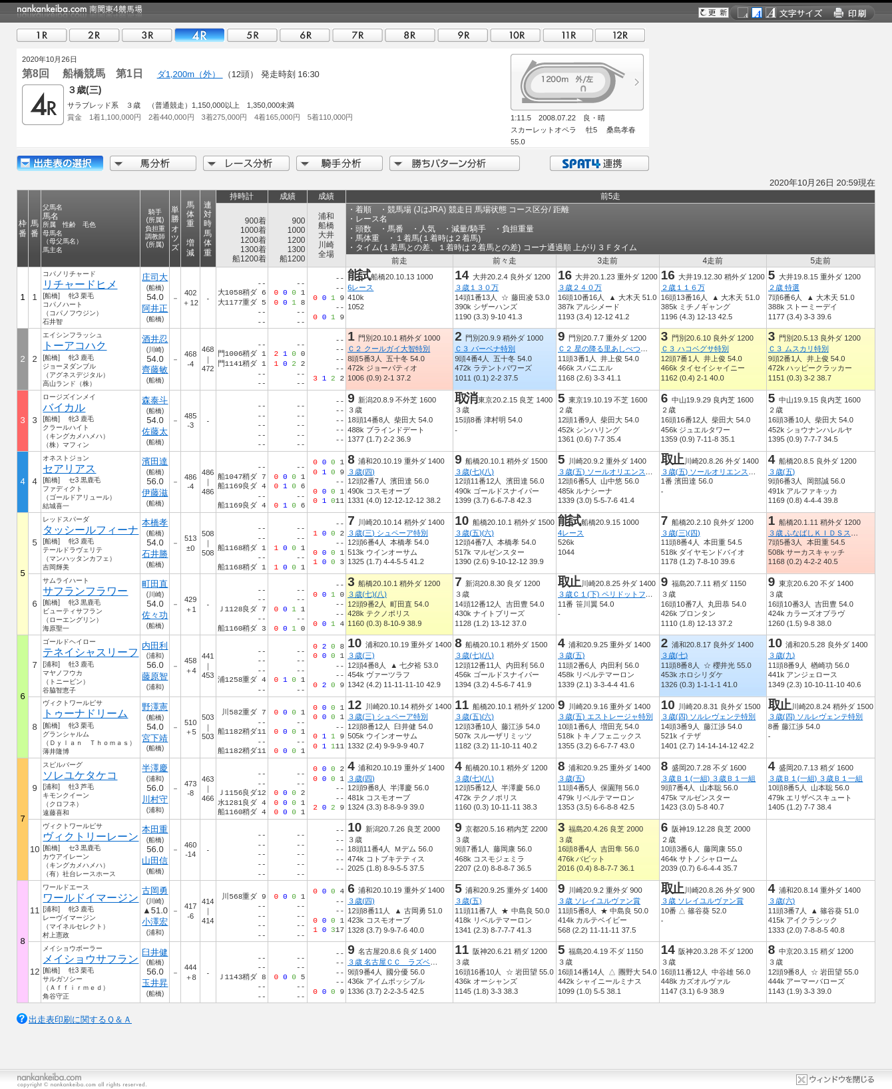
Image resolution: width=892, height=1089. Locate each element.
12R (620, 35)
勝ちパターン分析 (454, 163)
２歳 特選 (783, 287)
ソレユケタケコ (80, 775)
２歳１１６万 (683, 287)
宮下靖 (155, 738)
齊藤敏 (155, 370)
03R (147, 35)
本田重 (155, 829)
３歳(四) (360, 472)
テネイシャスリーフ (90, 652)
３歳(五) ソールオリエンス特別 (609, 472)
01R (42, 35)
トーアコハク (75, 345)
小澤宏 (155, 922)
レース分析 (246, 163)
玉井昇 (155, 983)
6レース (360, 287)
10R (515, 35)
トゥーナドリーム (85, 713)
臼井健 (155, 952)
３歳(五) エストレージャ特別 (605, 716)
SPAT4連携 (599, 163)
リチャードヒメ (80, 284)
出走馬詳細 (60, 163)
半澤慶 (155, 768)
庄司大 (155, 277)
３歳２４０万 (580, 287)
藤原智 (155, 676)
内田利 (155, 646)
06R (305, 35)
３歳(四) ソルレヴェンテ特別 (708, 716)
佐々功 (155, 615)
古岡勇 (155, 890)
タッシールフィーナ (90, 530)
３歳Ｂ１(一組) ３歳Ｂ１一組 (708, 778)
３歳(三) (360, 655)
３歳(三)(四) (680, 533)
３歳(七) (674, 655)
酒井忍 (155, 339)
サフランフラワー (85, 591)
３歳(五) (781, 472)
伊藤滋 (155, 493)
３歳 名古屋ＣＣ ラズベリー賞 (399, 962)
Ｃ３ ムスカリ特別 (798, 349)
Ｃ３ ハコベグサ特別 (695, 349)
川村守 (155, 799)
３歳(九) (781, 655)
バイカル (64, 407)
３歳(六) (781, 901)
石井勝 (155, 554)
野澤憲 (155, 707)
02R (94, 35)
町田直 (155, 584)
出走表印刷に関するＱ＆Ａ (80, 1019)
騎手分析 (339, 163)
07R (357, 35)
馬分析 (153, 163)
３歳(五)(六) (474, 533)
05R (252, 35)
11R (568, 35)
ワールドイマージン (90, 897)
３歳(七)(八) (474, 472)
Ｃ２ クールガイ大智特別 (388, 349)
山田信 (155, 860)
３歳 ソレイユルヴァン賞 (599, 901)
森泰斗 (155, 400)
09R (462, 35)
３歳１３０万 (477, 287)
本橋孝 (155, 523)
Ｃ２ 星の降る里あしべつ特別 (606, 349)
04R (199, 35)
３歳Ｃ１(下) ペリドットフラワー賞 (616, 594)
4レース (571, 533)
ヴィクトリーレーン (90, 836)
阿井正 (155, 308)
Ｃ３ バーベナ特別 (485, 349)
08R (410, 35)
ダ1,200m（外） (190, 74)
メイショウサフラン (90, 959)
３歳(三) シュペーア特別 (387, 533)
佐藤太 (155, 431)
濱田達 (155, 461)
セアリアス (69, 468)
